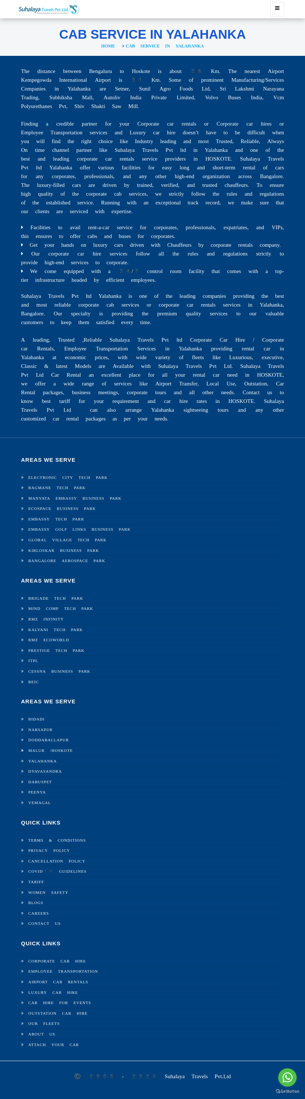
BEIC (33, 682)
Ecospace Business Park (62, 508)
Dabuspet (40, 782)
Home (108, 46)
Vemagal (39, 802)
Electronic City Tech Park (68, 477)
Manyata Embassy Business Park (75, 498)
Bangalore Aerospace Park (67, 560)
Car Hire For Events (59, 1002)
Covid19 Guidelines (57, 871)
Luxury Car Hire (53, 992)
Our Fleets (44, 1023)
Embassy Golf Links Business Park (79, 529)
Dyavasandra (45, 771)
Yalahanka (42, 761)
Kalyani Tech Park (55, 629)
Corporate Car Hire (57, 961)
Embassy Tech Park (56, 519)
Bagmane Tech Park (57, 487)
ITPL (33, 660)
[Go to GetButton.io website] (287, 1091)
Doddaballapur (48, 740)
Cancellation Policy (56, 861)
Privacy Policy (49, 850)
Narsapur (40, 729)
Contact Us (44, 923)
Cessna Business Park (59, 671)
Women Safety (48, 892)
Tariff (36, 882)
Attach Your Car (53, 1044)
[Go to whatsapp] (287, 1077)
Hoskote (62, 750)
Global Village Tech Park (67, 540)
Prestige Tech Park (56, 650)
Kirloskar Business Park (63, 550)
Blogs (35, 902)
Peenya (37, 792)
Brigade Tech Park (55, 598)
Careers (38, 913)
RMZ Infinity (46, 619)
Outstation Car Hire (58, 1013)
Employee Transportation (63, 971)
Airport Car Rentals (58, 982)
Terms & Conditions (57, 840)
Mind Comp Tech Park (61, 608)
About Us (42, 1034)
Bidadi (36, 719)
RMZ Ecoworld (48, 640)
